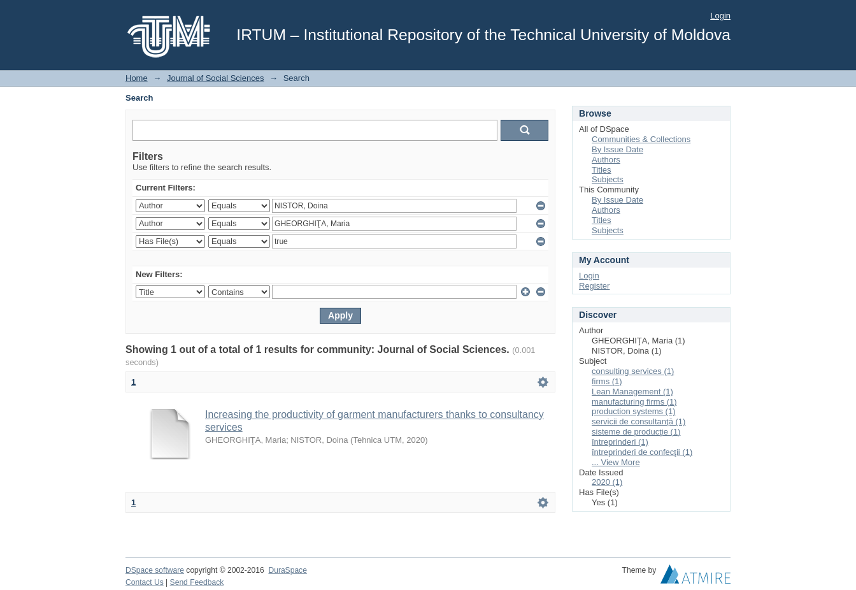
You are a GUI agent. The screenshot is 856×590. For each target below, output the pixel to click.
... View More (616, 462)
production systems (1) (634, 411)
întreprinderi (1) (620, 442)
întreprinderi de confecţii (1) (642, 452)
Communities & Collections (641, 139)
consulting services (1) (633, 371)
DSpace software (154, 570)
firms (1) (607, 381)
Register (594, 286)
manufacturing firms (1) (634, 402)
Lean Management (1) (632, 391)
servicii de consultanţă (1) (638, 421)
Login (720, 15)
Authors (606, 159)
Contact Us (144, 582)
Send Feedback (197, 582)
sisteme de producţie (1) (636, 431)
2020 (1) (607, 482)
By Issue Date (617, 149)
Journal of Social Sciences (215, 78)
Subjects (608, 179)
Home (136, 78)
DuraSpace (287, 570)
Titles (601, 170)
